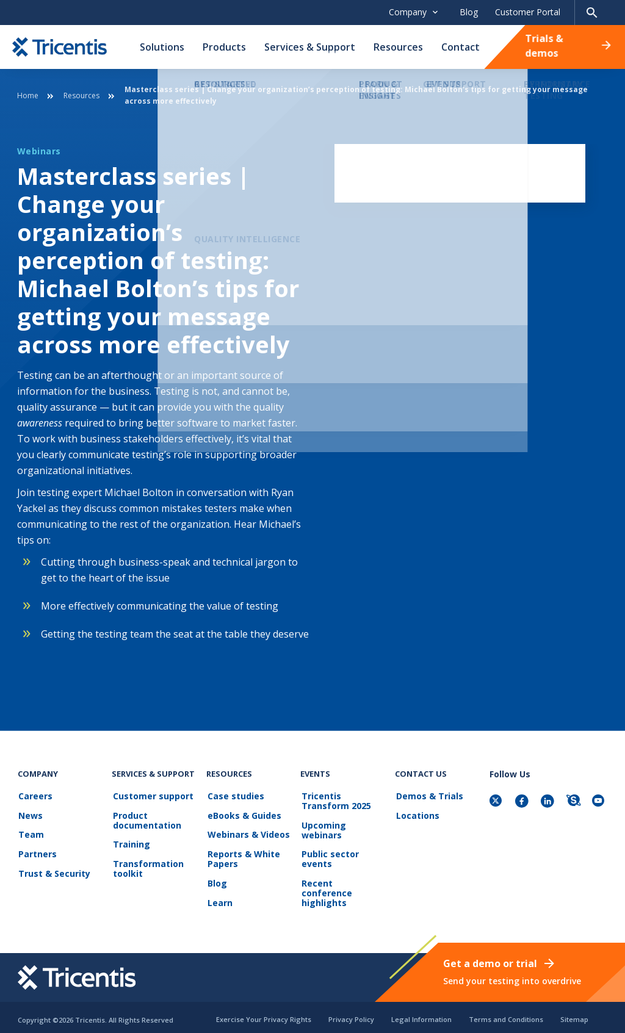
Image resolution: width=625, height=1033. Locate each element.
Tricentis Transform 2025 (335, 801)
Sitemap (574, 1013)
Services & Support (309, 47)
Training (130, 843)
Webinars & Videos (247, 833)
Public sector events (329, 858)
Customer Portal (527, 12)
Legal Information (421, 1013)
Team (30, 833)
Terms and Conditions (506, 1013)
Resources (398, 47)
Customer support (152, 796)
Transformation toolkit (147, 866)
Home (27, 95)
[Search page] (592, 12)
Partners (37, 851)
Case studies (234, 796)
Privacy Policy (351, 1013)
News (30, 815)
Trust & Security (54, 870)
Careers (35, 796)
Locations (416, 815)
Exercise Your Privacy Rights (263, 1013)
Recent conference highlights (342, 886)
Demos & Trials (428, 796)
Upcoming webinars (322, 829)
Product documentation (146, 820)
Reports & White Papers (242, 856)
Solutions (162, 47)
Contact (460, 47)
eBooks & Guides (243, 815)
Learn (218, 898)
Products (224, 47)
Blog (469, 12)
